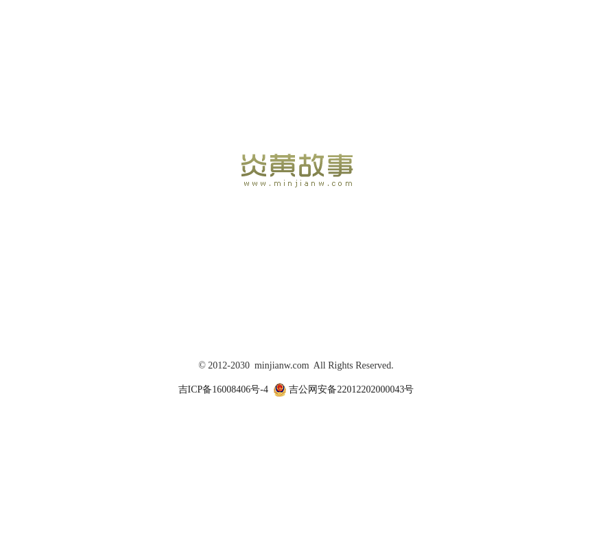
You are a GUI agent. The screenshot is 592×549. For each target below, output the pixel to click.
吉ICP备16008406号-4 (223, 389)
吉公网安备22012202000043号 (343, 390)
